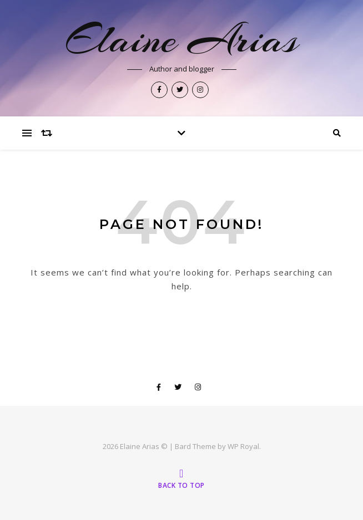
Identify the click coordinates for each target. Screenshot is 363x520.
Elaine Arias (181, 39)
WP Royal (243, 446)
